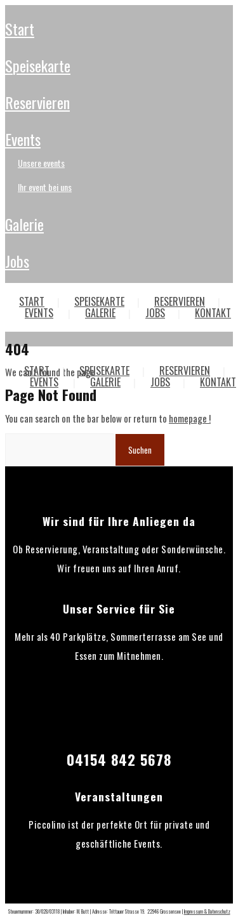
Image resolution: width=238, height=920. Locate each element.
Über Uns (33, 321)
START (19, 28)
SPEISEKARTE (37, 65)
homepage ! (190, 418)
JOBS (17, 260)
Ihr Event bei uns (45, 187)
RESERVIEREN (37, 102)
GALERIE (24, 224)
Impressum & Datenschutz (207, 911)
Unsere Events (41, 162)
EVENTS (23, 139)
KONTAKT (218, 382)
